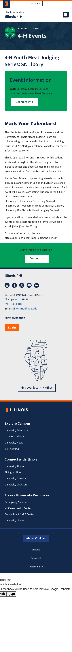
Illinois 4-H (13, 16)
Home (20, 28)
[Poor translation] (11, 594)
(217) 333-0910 (13, 304)
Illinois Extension (14, 12)
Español (35, 3)
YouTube (29, 285)
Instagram (7, 285)
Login (12, 327)
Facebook (14, 285)
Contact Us (37, 258)
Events (27, 28)
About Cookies (36, 538)
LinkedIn (36, 285)
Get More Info (24, 102)
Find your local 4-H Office (37, 388)
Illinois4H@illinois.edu (24, 309)
